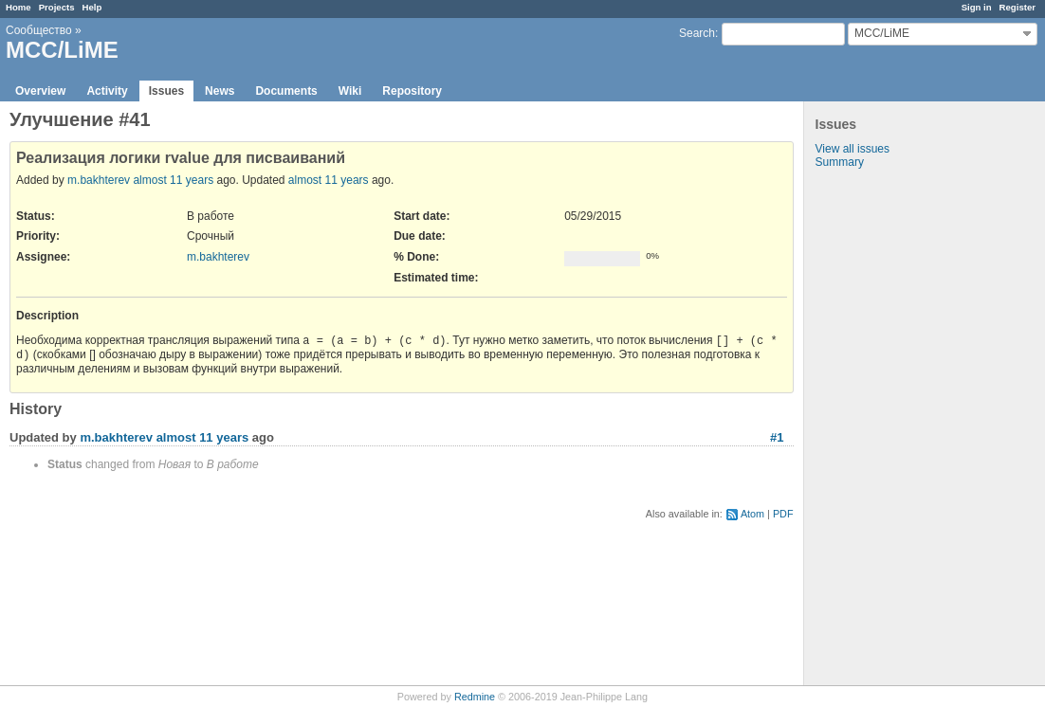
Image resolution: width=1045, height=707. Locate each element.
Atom (752, 513)
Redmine (474, 696)
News (219, 91)
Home (18, 7)
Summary (840, 162)
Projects (57, 7)
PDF (783, 513)
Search (697, 33)
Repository (412, 91)
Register (1017, 7)
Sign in (977, 7)
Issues (166, 91)
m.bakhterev (98, 180)
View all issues (852, 148)
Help (92, 7)
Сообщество (39, 30)
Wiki (350, 91)
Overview (40, 91)
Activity (106, 91)
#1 (776, 437)
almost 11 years (173, 180)
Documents (286, 91)
